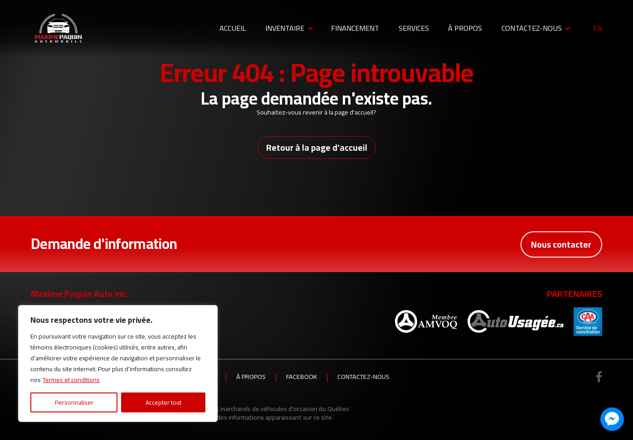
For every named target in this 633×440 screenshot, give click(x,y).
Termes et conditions (71, 380)
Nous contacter (561, 244)
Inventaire (284, 28)
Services (414, 28)
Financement (355, 28)
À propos (465, 28)
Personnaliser (74, 402)
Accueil (232, 28)
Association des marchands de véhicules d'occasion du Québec (262, 408)
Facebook (301, 377)
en (597, 28)
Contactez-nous (532, 28)
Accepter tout (163, 402)
